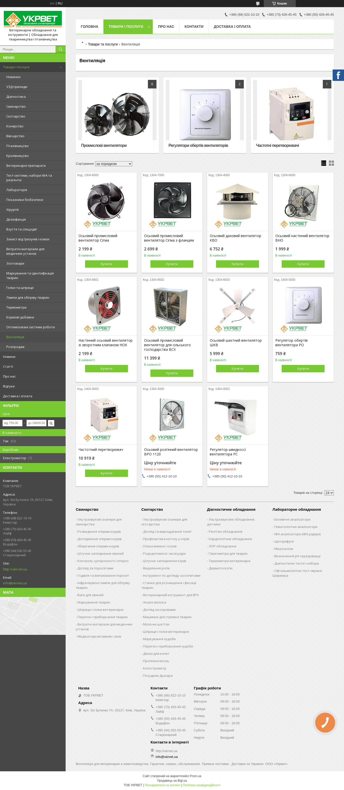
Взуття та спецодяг (21, 229)
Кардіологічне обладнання (230, 539)
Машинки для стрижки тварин (167, 617)
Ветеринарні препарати (26, 165)
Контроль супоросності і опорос (103, 561)
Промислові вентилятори (103, 145)
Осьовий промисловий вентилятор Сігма (97, 238)
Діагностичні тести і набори (296, 563)
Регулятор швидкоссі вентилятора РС (228, 451)
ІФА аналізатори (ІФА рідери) (297, 534)
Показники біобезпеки (24, 199)
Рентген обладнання (225, 531)
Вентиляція (15, 337)
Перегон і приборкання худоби (168, 646)
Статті (8, 366)
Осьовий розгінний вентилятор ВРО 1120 (171, 451)
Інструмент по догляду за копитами (171, 575)
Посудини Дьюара (158, 675)
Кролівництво (17, 155)
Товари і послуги (16, 67)
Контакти (193, 27)
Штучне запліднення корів (164, 561)
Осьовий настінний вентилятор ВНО (302, 238)
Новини (9, 356)
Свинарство (16, 106)
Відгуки (9, 386)
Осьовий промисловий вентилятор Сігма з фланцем (169, 238)
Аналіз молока (154, 602)
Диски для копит (156, 653)
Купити (106, 264)
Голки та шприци (20, 287)
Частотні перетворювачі (277, 145)
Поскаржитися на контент (162, 785)
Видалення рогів (156, 568)
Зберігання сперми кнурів (98, 546)
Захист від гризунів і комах (27, 239)
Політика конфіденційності (201, 785)
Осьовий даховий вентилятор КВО (235, 238)
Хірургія (12, 209)
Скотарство (15, 116)
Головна (89, 27)
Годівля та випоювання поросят (103, 575)
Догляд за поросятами (95, 568)
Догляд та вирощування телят (167, 531)
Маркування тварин (93, 602)
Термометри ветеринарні (229, 561)
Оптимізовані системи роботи (30, 327)
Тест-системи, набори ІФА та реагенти (29, 177)
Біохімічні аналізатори (292, 519)
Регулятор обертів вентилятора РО (291, 342)
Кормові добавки (20, 317)
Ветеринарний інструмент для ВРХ (171, 595)
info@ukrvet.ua (15, 583)
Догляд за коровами (159, 609)
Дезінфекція (16, 219)
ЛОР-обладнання (222, 546)
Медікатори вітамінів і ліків (99, 636)
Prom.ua (195, 776)
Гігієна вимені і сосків (160, 546)
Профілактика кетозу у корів (166, 539)
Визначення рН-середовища (297, 556)
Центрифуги (284, 541)
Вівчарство (15, 136)
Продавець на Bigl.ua (172, 780)
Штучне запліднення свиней (100, 553)
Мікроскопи (283, 548)
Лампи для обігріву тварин (27, 297)
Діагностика (16, 96)
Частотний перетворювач (100, 449)
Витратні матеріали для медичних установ (25, 251)
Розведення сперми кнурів (99, 531)
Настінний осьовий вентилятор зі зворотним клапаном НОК (105, 342)
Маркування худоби (159, 639)
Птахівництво (17, 146)
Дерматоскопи (220, 568)
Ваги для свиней (90, 595)
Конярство (14, 126)
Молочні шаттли (156, 624)
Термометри (16, 307)
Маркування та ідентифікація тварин (30, 275)
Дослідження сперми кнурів (99, 539)
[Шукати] (61, 49)
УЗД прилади (16, 86)
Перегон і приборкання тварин (102, 617)
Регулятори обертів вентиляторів (198, 145)
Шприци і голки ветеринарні (100, 609)
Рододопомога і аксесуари (164, 553)
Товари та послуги (103, 44)
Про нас (9, 376)
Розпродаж (15, 346)
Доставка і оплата (17, 396)
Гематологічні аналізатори (295, 526)
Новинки (13, 77)
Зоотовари (15, 263)
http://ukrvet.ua (15, 569)
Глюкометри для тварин (228, 553)
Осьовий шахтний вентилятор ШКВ (236, 342)
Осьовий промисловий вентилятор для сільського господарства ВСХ (167, 345)
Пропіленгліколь (156, 661)
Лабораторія (16, 190)
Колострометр (154, 668)
